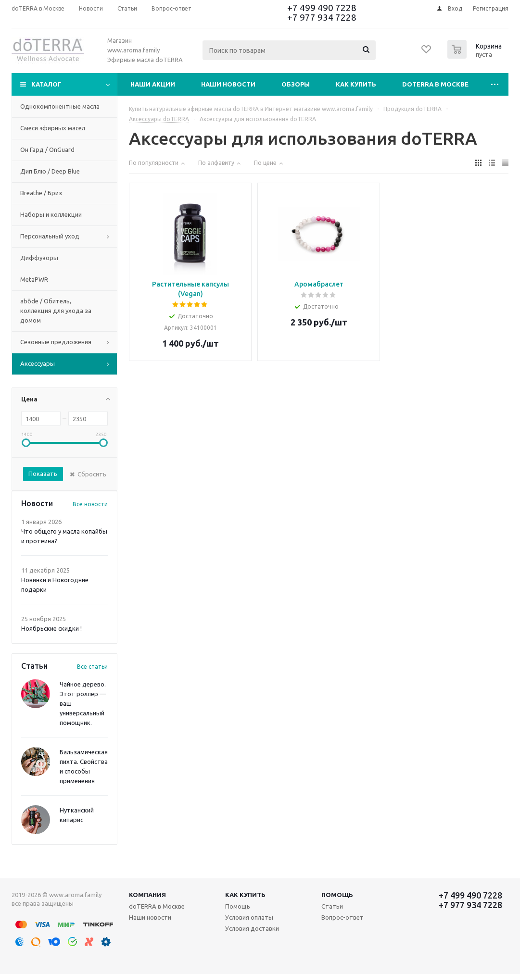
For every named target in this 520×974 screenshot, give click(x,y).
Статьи (332, 906)
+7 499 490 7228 (321, 7)
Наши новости (228, 84)
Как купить (356, 84)
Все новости (90, 504)
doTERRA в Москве (435, 84)
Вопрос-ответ (342, 917)
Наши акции (152, 84)
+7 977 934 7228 (321, 17)
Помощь (337, 894)
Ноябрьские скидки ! (51, 628)
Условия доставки (252, 928)
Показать (42, 473)
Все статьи (92, 666)
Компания (147, 894)
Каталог (46, 84)
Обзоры (295, 84)
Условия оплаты (249, 917)
